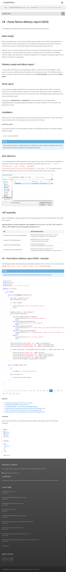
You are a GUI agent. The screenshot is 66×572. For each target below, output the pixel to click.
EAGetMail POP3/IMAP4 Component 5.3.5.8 (14, 515)
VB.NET (5, 444)
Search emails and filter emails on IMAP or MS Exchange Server (23, 410)
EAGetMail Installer (50, 118)
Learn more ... (6, 545)
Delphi (5, 450)
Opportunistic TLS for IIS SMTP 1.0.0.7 (13, 527)
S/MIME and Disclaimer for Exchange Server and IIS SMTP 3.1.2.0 (20, 539)
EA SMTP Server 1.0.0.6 (8, 491)
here (25, 147)
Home (5, 7)
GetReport (24, 94)
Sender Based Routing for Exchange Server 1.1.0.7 (16, 533)
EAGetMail (38, 274)
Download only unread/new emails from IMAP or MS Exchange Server (25, 408)
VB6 (5, 447)
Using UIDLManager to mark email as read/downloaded (21, 406)
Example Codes (34, 7)
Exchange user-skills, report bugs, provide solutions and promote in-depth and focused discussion (30, 480)
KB (28, 7)
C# (40, 7)
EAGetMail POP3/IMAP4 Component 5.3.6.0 (14, 497)
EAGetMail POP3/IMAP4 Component (17, 7)
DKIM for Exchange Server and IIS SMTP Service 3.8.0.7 (17, 521)
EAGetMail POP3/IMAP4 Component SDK (16, 404)
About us (36, 569)
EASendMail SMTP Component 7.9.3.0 (13, 503)
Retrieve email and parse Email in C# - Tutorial (18, 402)
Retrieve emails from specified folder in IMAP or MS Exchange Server (25, 411)
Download (7, 455)
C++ (5, 449)
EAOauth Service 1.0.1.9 (9, 509)
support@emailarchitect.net (11, 472)
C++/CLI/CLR (7, 446)
